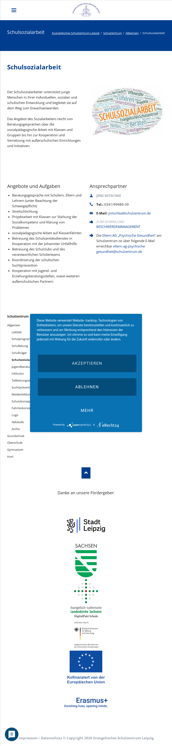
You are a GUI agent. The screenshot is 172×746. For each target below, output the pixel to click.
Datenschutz (51, 738)
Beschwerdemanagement (118, 226)
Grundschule (15, 436)
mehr (87, 410)
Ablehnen (87, 386)
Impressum (28, 738)
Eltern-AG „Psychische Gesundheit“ (129, 235)
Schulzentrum (112, 33)
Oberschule (14, 443)
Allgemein (132, 33)
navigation (14, 10)
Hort (10, 457)
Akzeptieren (87, 363)
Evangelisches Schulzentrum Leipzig (75, 33)
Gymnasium (15, 450)
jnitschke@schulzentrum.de (129, 213)
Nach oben (86, 473)
